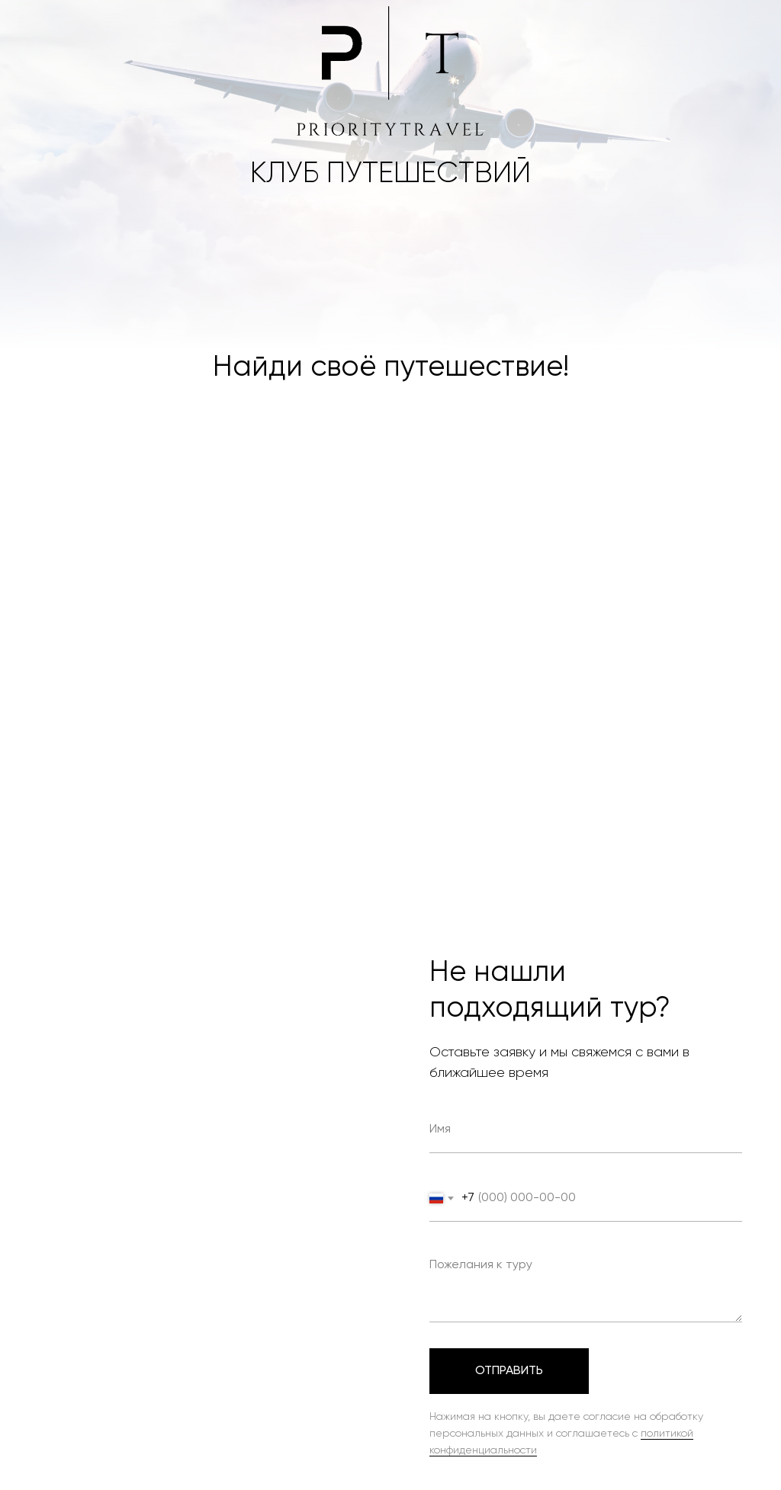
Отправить (509, 1371)
